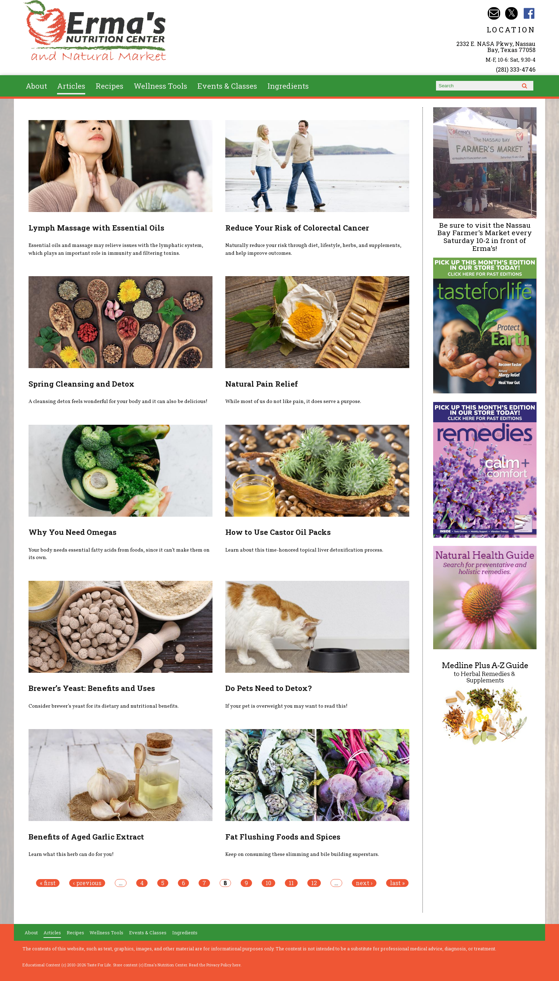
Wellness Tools (160, 86)
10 (268, 883)
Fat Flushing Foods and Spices (282, 837)
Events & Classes (227, 86)
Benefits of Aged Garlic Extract (86, 837)
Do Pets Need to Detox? (268, 688)
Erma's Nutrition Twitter (511, 13)
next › (364, 883)
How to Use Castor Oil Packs (278, 532)
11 (291, 883)
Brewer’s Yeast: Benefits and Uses (92, 688)
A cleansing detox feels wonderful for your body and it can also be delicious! (118, 401)
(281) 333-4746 (515, 69)
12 (314, 883)
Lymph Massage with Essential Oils (96, 228)
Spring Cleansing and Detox (81, 384)
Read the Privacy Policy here (215, 964)
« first (48, 883)
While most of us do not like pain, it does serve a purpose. (293, 401)
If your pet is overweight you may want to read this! (286, 706)
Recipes (109, 86)
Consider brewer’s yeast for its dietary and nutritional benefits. (104, 706)
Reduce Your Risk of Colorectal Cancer (297, 228)
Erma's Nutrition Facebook (529, 13)
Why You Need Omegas (73, 532)
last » (397, 883)
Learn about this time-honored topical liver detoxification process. (304, 550)
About (36, 86)
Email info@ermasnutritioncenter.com (494, 13)
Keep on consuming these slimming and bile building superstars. (302, 854)
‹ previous (87, 883)
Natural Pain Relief (261, 384)
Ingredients (288, 86)
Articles (71, 86)
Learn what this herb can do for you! (71, 854)
